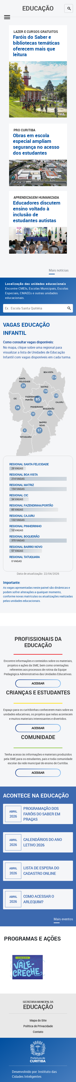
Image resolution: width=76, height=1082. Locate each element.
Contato (38, 1032)
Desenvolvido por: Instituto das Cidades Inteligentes (34, 1074)
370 (49, 413)
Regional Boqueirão (24, 536)
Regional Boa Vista (23, 474)
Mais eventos (63, 919)
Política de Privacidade (38, 1026)
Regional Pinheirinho (25, 526)
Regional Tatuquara (24, 557)
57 (39, 430)
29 (23, 385)
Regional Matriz (21, 485)
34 (17, 407)
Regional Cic (18, 495)
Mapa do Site (38, 1020)
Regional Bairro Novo (25, 547)
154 (46, 390)
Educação (38, 8)
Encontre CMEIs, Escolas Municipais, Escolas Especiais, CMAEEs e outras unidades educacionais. (36, 291)
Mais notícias (59, 270)
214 (54, 377)
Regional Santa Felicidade (29, 464)
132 (56, 395)
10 (33, 413)
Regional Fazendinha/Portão (31, 505)
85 (38, 399)
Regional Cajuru (21, 516)
